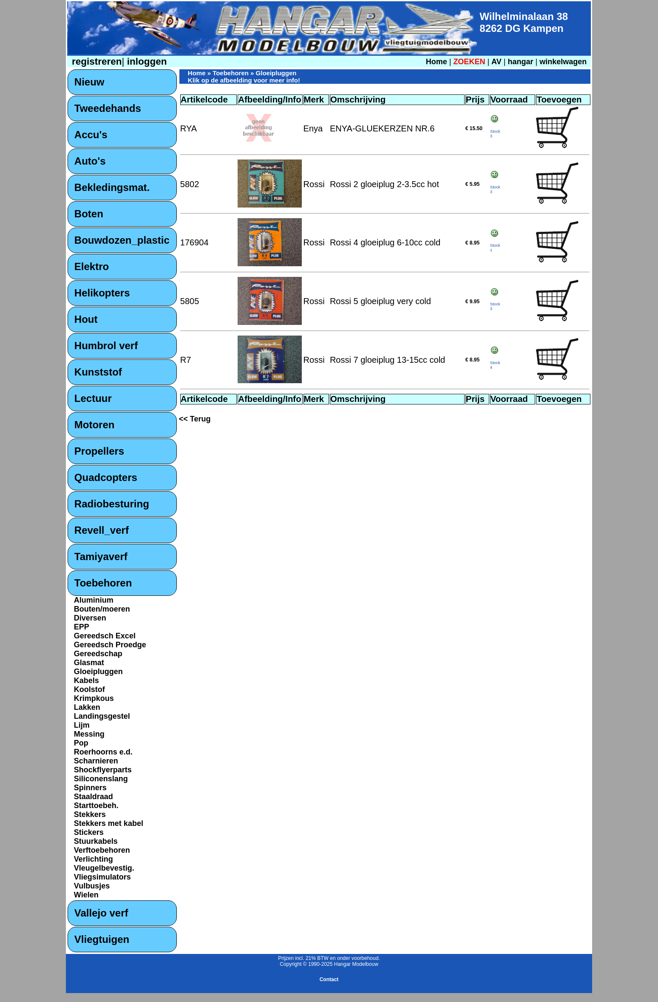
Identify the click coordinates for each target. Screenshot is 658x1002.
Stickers (89, 832)
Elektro (91, 266)
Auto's (90, 161)
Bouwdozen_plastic (122, 240)
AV (497, 61)
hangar (520, 61)
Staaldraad (93, 796)
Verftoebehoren (102, 850)
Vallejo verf (101, 913)
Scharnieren (96, 761)
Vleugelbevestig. (104, 868)
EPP (81, 627)
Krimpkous (94, 698)
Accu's (91, 134)
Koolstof (89, 689)
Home (436, 61)
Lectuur (93, 398)
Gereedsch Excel (105, 636)
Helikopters (102, 293)
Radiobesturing (111, 504)
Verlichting (93, 859)
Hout (86, 319)
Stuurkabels (96, 841)
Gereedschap (98, 653)
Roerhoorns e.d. (103, 752)
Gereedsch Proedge (110, 644)
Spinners (90, 787)
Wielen (86, 895)
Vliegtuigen (101, 939)
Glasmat (89, 662)
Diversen (90, 618)
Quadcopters (105, 477)
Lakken (87, 707)
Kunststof (98, 372)
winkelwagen (563, 61)
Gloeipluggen (98, 671)
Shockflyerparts (103, 770)
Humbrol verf (106, 345)
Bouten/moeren (102, 609)
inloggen (145, 61)
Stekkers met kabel (108, 823)
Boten (88, 213)
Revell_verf (101, 530)
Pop (81, 743)
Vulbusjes (92, 886)
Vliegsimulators (102, 877)
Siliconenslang (101, 778)
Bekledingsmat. (112, 187)
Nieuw (89, 82)
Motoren (94, 424)
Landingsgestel (102, 716)
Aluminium (93, 600)
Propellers (99, 451)
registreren (95, 61)
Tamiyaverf (101, 556)
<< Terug (195, 419)
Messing (89, 734)
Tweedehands (107, 108)
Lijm (82, 725)
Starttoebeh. (96, 805)
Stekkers (90, 814)
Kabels (86, 680)
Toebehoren (103, 583)
